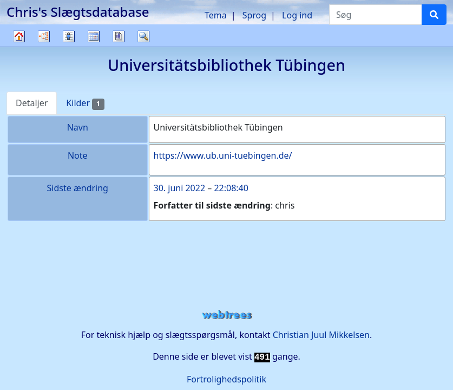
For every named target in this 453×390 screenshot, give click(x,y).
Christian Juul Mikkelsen (321, 335)
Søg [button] (143, 36)
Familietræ (19, 46)
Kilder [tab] (85, 103)
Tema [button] (216, 15)
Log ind (297, 15)
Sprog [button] (254, 15)
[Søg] (434, 14)
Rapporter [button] (118, 36)
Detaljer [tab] (32, 103)
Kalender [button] (94, 36)
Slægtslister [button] (69, 36)
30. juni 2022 (180, 188)
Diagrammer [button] (44, 36)
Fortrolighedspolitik (226, 379)
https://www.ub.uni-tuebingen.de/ (223, 155)
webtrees (227, 315)
